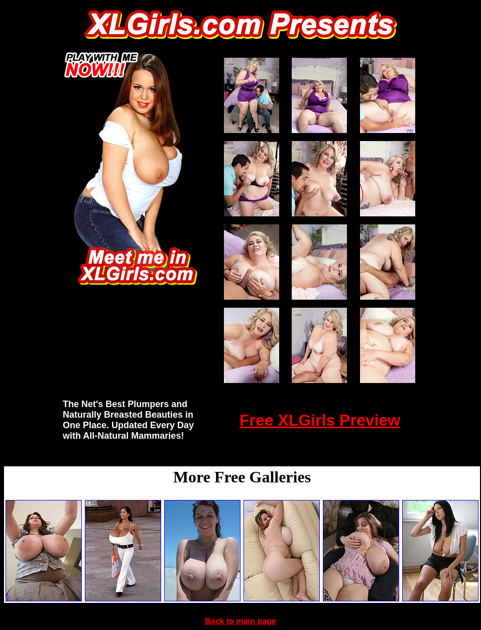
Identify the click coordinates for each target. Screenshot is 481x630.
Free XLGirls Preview (319, 420)
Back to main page (240, 621)
